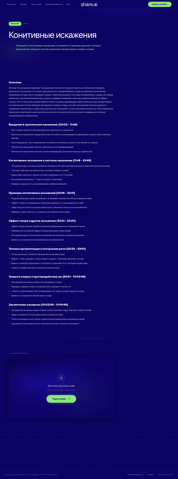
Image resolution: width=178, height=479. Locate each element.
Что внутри (11, 4)
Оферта (150, 474)
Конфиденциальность (135, 474)
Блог (68, 4)
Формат (23, 4)
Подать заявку (160, 4)
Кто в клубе (36, 4)
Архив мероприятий (53, 4)
